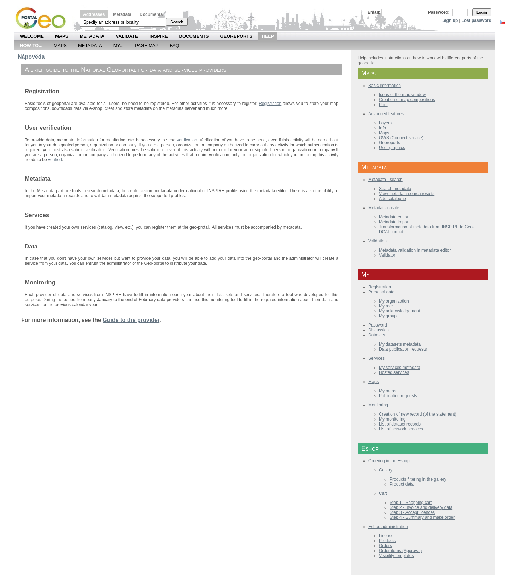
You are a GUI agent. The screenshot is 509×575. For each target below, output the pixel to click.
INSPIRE (159, 36)
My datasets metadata (400, 344)
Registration (379, 286)
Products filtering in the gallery (418, 479)
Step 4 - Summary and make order (422, 517)
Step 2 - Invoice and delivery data (421, 507)
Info (382, 127)
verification (187, 139)
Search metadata (395, 188)
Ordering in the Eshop (389, 460)
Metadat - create (383, 207)
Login (481, 12)
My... (118, 45)
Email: (374, 12)
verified (55, 159)
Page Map (146, 45)
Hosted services (394, 372)
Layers (385, 123)
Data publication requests (403, 349)
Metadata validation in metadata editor (415, 250)
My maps (387, 390)
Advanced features (386, 113)
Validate (127, 36)
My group (388, 315)
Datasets (376, 335)
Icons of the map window (402, 94)
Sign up (450, 20)
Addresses (94, 14)
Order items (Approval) (400, 550)
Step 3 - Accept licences (412, 512)
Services (376, 358)
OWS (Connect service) (401, 137)
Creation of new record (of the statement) (417, 414)
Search (176, 22)
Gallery (385, 470)
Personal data (381, 291)
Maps (62, 36)
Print (383, 104)
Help (268, 36)
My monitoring (392, 419)
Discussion (378, 330)
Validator (387, 255)
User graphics (392, 147)
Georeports (236, 36)
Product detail (402, 484)
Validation (377, 241)
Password (377, 325)
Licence (386, 535)
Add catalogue (392, 198)
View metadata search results (406, 193)
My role (386, 306)
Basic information (384, 85)
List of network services (401, 429)
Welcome (32, 36)
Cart (383, 493)
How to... (31, 45)
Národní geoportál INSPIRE (43, 18)
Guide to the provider (131, 320)
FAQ (174, 45)
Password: (439, 12)
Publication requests (398, 395)
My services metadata (399, 367)
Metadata (122, 14)
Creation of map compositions (407, 99)
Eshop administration (388, 526)
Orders (385, 545)
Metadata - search (385, 179)
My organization (394, 301)
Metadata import (394, 221)
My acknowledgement (399, 311)
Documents (151, 14)
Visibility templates (396, 555)
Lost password (476, 20)
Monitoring (378, 405)
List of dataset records (400, 424)
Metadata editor (393, 217)
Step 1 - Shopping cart (411, 502)
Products (387, 540)
